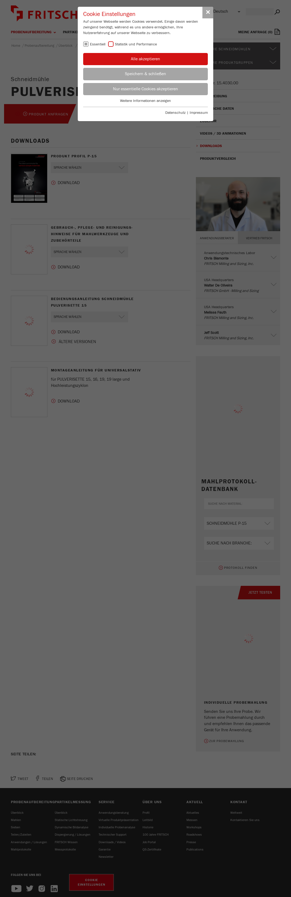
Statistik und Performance (136, 44)
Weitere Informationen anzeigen (145, 101)
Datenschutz (175, 113)
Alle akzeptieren (145, 59)
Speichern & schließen (145, 73)
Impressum (199, 113)
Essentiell (97, 44)
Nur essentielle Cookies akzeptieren (145, 89)
